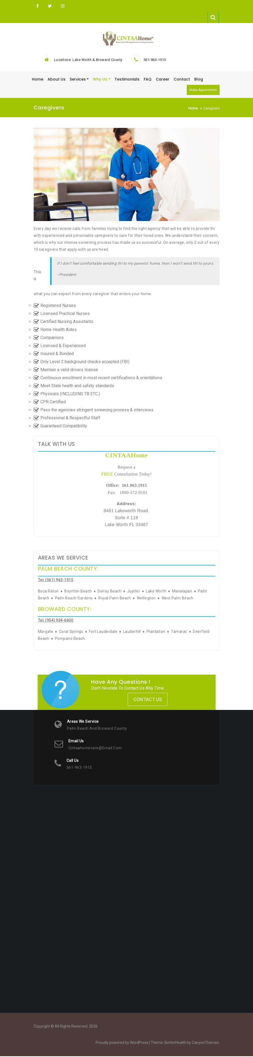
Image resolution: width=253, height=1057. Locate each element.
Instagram (62, 6)
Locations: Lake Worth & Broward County (88, 61)
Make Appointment (203, 91)
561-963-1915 (154, 61)
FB (37, 6)
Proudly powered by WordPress (122, 1043)
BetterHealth (175, 1043)
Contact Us (147, 700)
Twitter (50, 6)
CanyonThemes (205, 1043)
